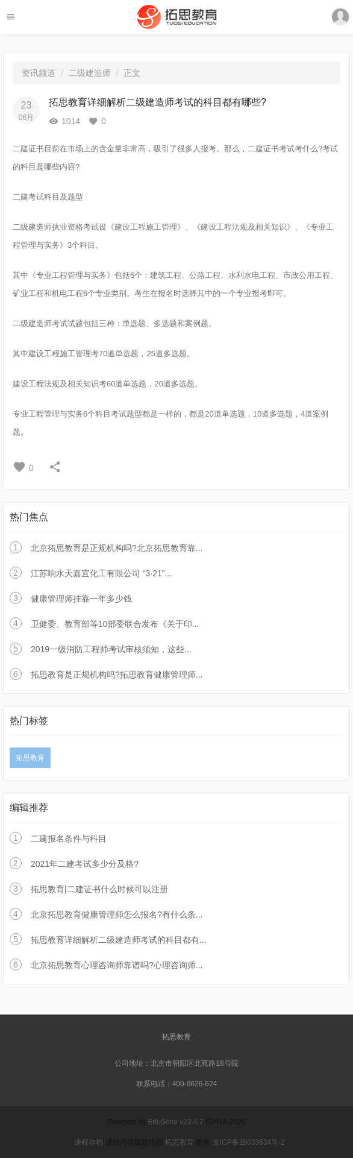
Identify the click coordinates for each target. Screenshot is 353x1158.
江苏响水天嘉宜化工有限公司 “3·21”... (101, 573)
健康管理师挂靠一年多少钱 (81, 598)
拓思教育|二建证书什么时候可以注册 (99, 889)
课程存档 (88, 1142)
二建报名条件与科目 (69, 838)
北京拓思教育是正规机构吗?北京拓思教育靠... (116, 548)
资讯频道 (38, 73)
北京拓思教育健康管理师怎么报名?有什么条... (116, 914)
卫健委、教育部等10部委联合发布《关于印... (115, 624)
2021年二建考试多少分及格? (85, 864)
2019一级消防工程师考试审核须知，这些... (111, 649)
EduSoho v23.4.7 (176, 1122)
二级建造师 (90, 73)
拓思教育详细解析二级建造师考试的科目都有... (119, 940)
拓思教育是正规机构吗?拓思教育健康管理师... (116, 674)
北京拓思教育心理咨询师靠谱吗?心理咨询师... (116, 965)
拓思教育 (30, 758)
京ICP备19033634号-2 (249, 1142)
